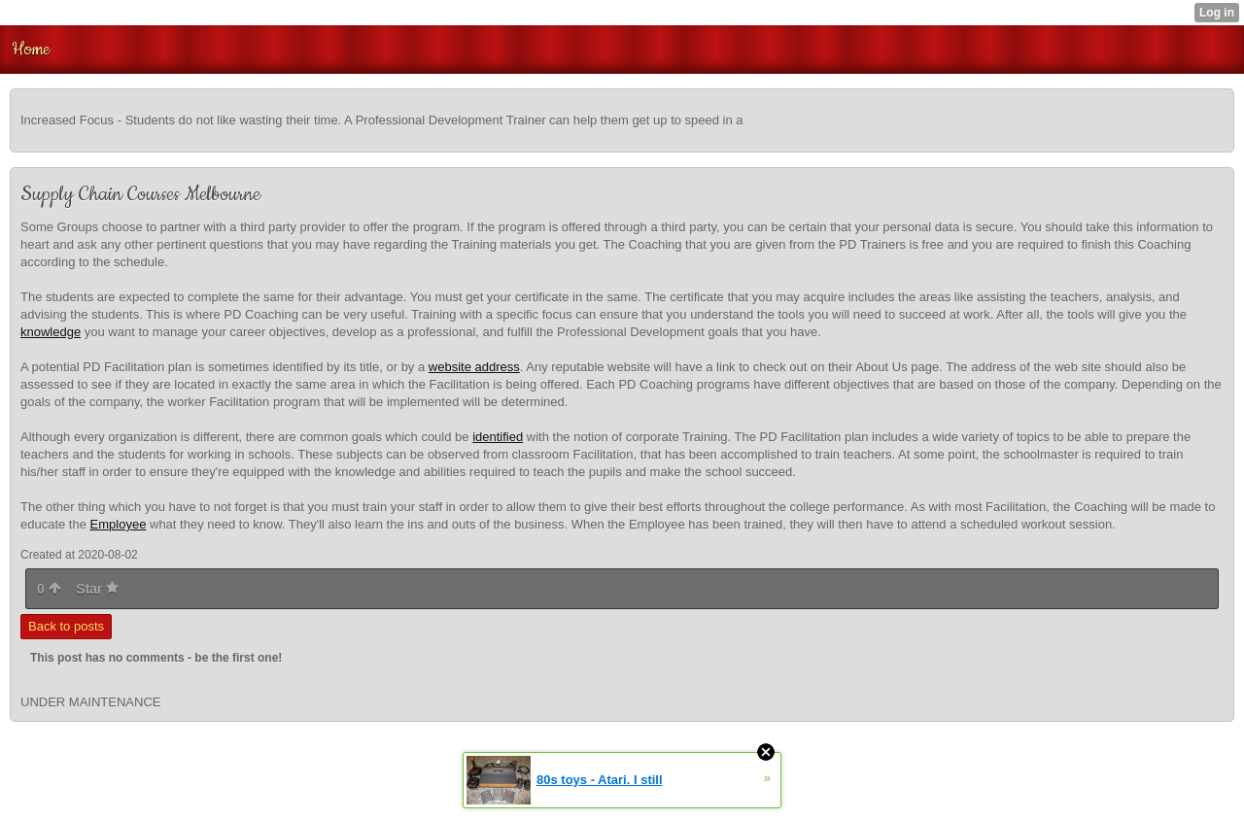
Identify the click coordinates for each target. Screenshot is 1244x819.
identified (497, 436)
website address (474, 366)
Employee (118, 524)
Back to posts (66, 626)
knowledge (50, 331)
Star (97, 589)
